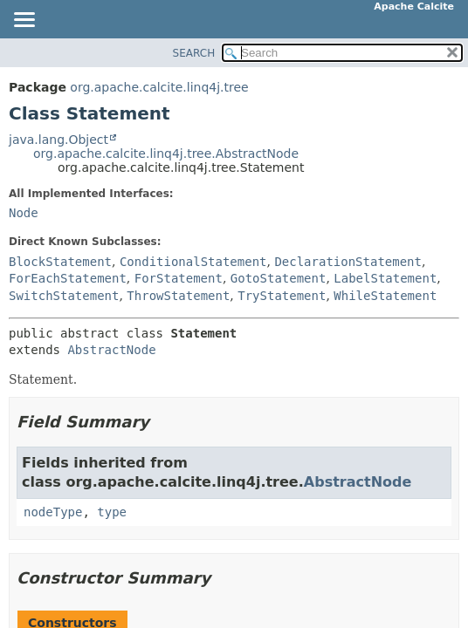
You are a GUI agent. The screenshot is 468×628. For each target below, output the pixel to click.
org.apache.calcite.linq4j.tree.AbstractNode (166, 153)
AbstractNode (111, 350)
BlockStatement (60, 262)
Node (23, 213)
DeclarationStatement (348, 262)
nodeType (53, 512)
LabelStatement (385, 278)
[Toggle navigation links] (23, 21)
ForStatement (178, 278)
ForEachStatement (68, 278)
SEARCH (194, 53)
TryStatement (281, 296)
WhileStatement (385, 296)
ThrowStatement (178, 296)
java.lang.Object (58, 140)
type (112, 512)
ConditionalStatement (193, 262)
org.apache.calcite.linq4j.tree (159, 87)
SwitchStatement (64, 296)
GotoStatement (279, 278)
